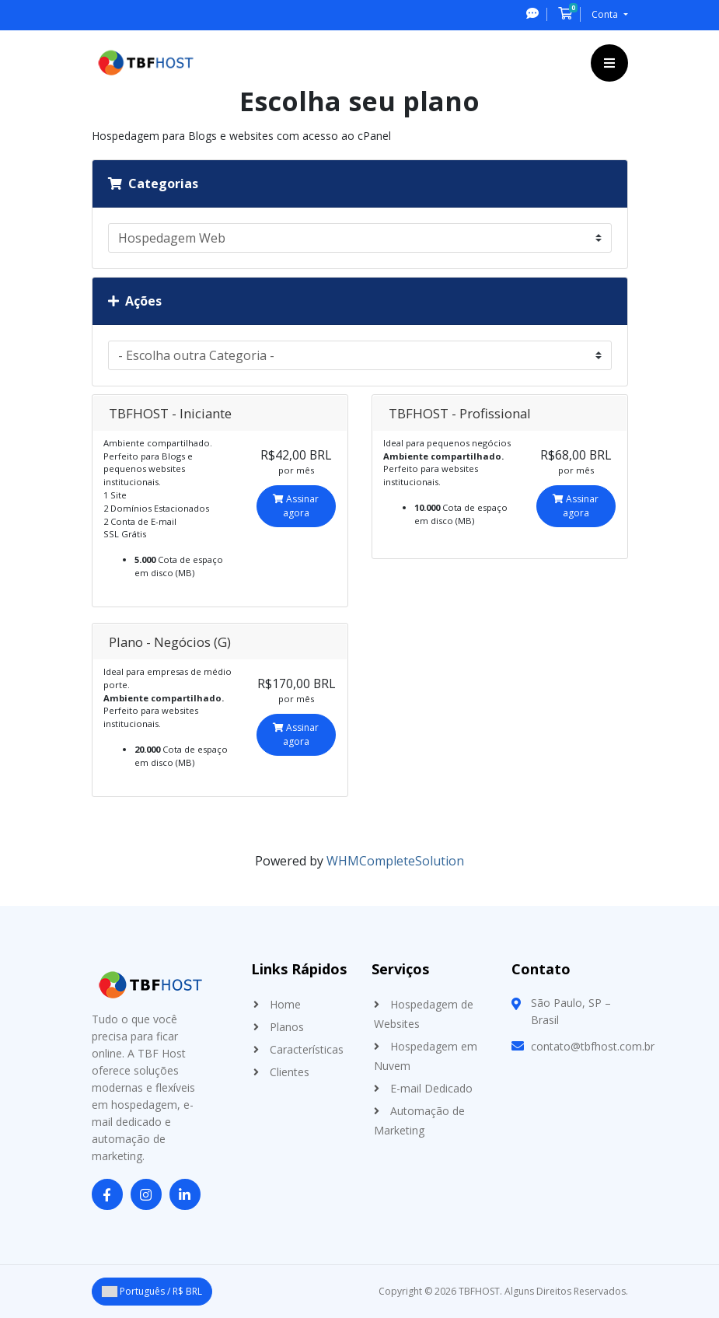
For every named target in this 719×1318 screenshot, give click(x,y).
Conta (606, 14)
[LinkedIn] (185, 1195)
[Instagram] (146, 1195)
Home (285, 1004)
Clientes (289, 1072)
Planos (287, 1026)
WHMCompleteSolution (395, 860)
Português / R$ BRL (152, 1291)
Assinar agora (296, 505)
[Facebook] (107, 1195)
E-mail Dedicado (431, 1088)
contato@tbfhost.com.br (592, 1046)
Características (307, 1049)
